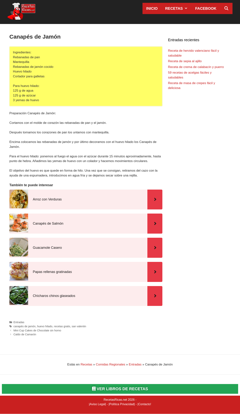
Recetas (178, 8)
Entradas (19, 322)
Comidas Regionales (110, 364)
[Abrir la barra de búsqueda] (226, 8)
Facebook (205, 8)
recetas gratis (62, 326)
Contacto (144, 404)
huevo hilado (44, 326)
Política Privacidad (121, 404)
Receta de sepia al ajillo (185, 61)
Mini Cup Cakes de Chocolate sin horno (37, 330)
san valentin (79, 326)
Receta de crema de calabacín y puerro (196, 67)
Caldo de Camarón (25, 334)
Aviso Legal (97, 404)
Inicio (152, 8)
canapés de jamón (25, 326)
